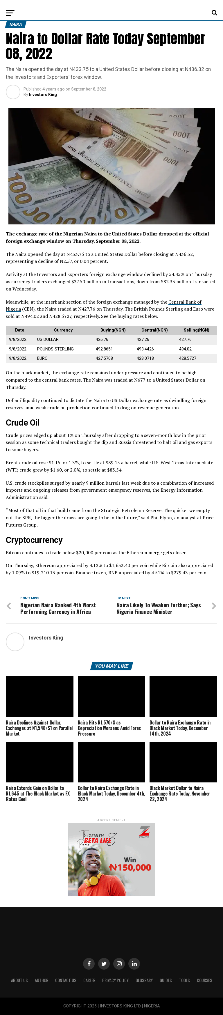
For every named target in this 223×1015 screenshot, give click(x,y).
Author (41, 980)
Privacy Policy (115, 980)
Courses (204, 980)
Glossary (144, 980)
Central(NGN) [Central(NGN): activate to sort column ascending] (154, 330)
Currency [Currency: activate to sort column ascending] (63, 330)
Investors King (43, 94)
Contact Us (65, 980)
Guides (166, 980)
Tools (184, 980)
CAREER (89, 980)
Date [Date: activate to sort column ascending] (19, 330)
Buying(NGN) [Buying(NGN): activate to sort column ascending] (113, 330)
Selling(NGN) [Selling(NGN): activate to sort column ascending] (196, 330)
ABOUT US (19, 980)
